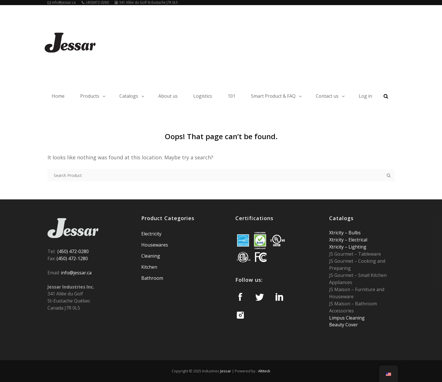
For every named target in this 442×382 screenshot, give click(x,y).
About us (168, 96)
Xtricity (337, 232)
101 (231, 96)
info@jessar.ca (61, 2)
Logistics (202, 96)
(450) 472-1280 (72, 258)
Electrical (357, 240)
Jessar (225, 370)
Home (58, 96)
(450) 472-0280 (73, 251)
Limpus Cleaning (347, 318)
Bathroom (152, 278)
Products (93, 96)
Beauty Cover (343, 325)
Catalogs (132, 96)
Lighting (356, 247)
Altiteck (264, 370)
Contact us (331, 96)
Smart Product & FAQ (277, 96)
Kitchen (149, 267)
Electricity (151, 234)
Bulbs (354, 232)
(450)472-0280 (95, 2)
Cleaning (150, 256)
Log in (365, 96)
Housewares (154, 245)
